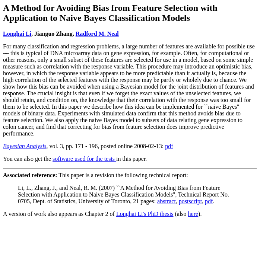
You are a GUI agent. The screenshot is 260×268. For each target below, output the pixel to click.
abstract (166, 201)
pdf (169, 146)
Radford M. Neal (97, 34)
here (193, 214)
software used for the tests (84, 159)
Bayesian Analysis (25, 146)
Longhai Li (17, 34)
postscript (190, 201)
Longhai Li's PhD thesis (145, 214)
